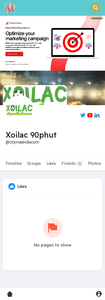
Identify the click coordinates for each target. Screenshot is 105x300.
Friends (72, 163)
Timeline (14, 163)
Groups (34, 163)
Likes (51, 163)
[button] (96, 8)
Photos (94, 163)
